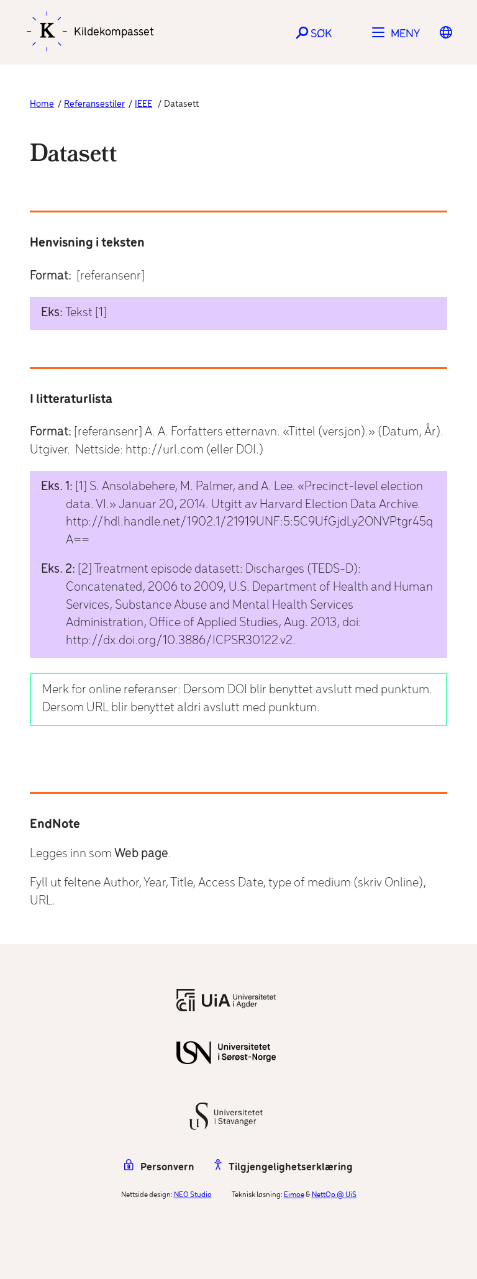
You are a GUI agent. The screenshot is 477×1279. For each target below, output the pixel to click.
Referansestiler (94, 104)
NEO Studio (193, 1195)
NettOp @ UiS (334, 1195)
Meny (405, 34)
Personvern (159, 1167)
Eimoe (294, 1195)
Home (42, 104)
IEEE (143, 104)
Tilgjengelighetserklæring (283, 1167)
